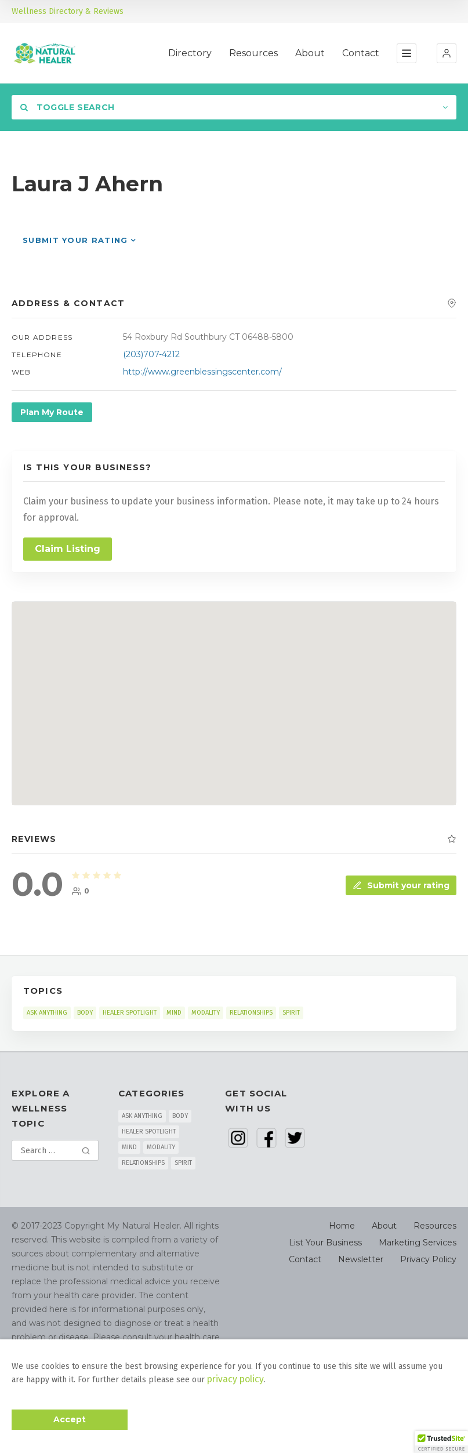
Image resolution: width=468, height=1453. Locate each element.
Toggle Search (67, 107)
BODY (85, 1012)
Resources (253, 53)
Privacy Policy (428, 1259)
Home (342, 1225)
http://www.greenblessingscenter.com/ (202, 371)
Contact (360, 53)
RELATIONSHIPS (251, 1012)
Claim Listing (67, 548)
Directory (190, 53)
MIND (174, 1012)
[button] (446, 53)
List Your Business (325, 1242)
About (310, 53)
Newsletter (360, 1259)
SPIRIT (291, 1012)
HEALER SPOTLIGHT (130, 1012)
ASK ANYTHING (47, 1012)
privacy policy (232, 1380)
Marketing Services (417, 1242)
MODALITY (205, 1012)
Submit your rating (75, 240)
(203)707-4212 (151, 354)
